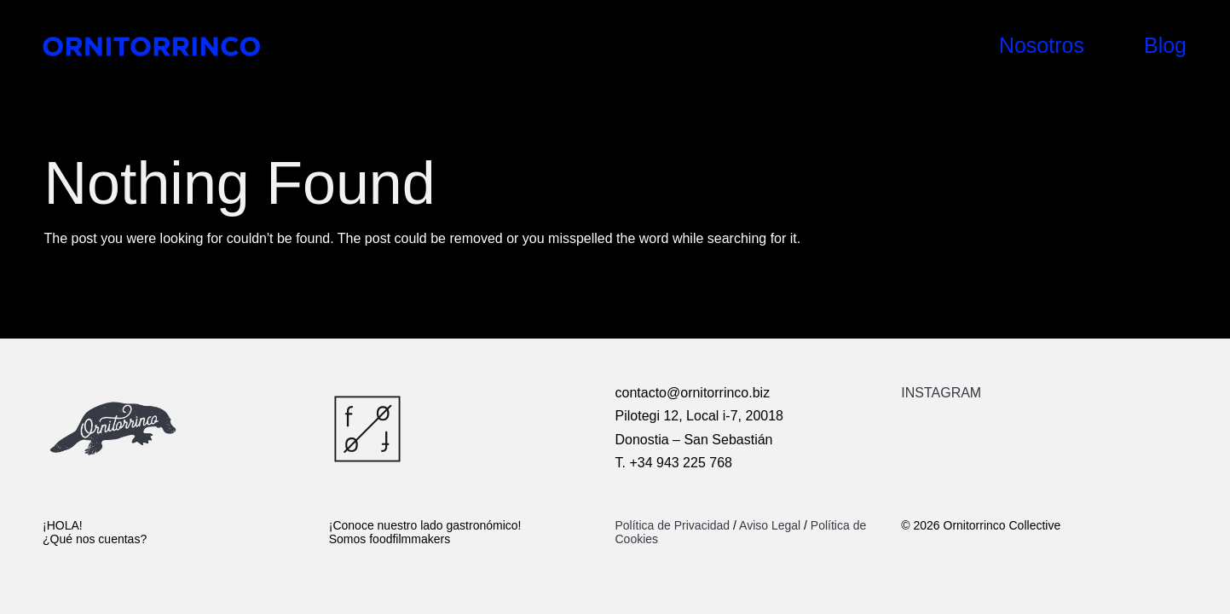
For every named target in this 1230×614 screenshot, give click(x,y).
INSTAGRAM (941, 392)
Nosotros (1041, 45)
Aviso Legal (769, 525)
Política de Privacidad (674, 525)
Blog (1165, 45)
